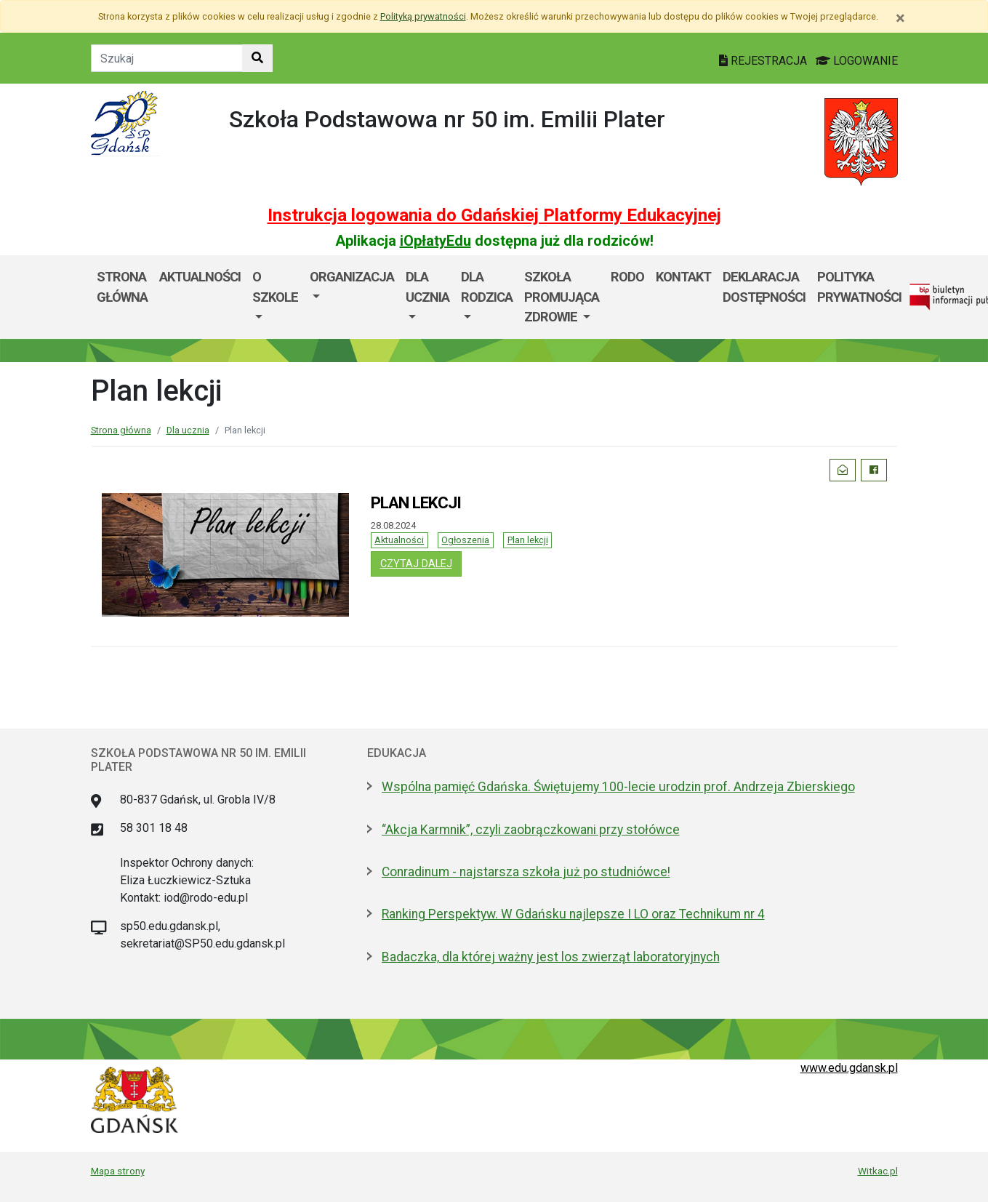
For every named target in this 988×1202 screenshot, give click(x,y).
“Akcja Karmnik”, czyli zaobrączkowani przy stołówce (531, 829)
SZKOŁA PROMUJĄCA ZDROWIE (561, 296)
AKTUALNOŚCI (200, 276)
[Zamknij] (900, 18)
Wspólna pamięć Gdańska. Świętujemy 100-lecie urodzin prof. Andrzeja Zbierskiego (618, 787)
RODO (627, 276)
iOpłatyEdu (435, 240)
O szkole (275, 287)
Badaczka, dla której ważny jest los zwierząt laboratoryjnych (551, 957)
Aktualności (399, 539)
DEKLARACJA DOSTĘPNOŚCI (764, 287)
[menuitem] (275, 297)
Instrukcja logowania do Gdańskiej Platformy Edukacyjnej (494, 215)
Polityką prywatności (423, 16)
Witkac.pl (878, 1171)
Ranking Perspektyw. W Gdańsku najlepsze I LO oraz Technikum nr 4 (573, 914)
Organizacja (352, 276)
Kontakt (683, 276)
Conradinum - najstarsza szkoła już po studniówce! (526, 872)
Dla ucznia (427, 287)
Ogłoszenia (465, 539)
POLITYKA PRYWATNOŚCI (859, 287)
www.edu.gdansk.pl (849, 1068)
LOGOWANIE (857, 61)
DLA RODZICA (487, 287)
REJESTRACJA (764, 61)
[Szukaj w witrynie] (257, 58)
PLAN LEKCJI (416, 502)
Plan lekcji (527, 539)
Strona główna (122, 287)
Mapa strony (118, 1171)
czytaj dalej (421, 563)
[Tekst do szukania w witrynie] (167, 58)
